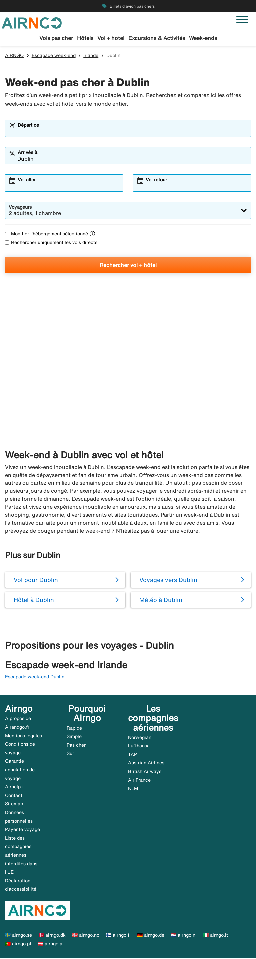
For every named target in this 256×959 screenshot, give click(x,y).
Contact (13, 796)
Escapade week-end (54, 56)
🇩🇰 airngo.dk (52, 936)
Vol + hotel (110, 38)
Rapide (74, 729)
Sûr (70, 754)
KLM (133, 789)
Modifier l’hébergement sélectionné (46, 235)
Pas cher (76, 746)
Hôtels (85, 38)
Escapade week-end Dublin (34, 677)
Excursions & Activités (156, 38)
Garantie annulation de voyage (20, 771)
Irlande (90, 56)
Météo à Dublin (160, 601)
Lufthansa (139, 747)
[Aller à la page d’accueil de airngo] (32, 22)
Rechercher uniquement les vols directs (51, 243)
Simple (74, 737)
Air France (139, 781)
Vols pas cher (56, 38)
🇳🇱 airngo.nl (184, 936)
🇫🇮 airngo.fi (118, 936)
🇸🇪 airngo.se (18, 936)
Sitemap (14, 805)
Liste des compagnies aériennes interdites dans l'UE (21, 856)
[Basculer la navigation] (242, 19)
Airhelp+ (14, 788)
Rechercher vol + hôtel (128, 266)
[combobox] (132, 133)
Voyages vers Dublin (168, 581)
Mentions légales (23, 736)
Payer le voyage (22, 830)
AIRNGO (14, 56)
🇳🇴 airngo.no (85, 936)
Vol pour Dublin (36, 581)
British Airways (144, 772)
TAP (132, 755)
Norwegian (139, 738)
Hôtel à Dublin (34, 601)
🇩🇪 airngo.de (150, 936)
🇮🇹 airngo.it (215, 936)
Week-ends (203, 38)
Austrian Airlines (146, 764)
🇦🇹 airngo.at (51, 944)
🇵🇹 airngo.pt (18, 944)
